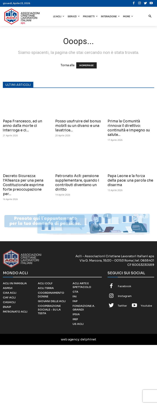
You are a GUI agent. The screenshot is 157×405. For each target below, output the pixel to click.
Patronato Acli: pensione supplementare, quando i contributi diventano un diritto (77, 183)
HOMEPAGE (86, 65)
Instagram (125, 296)
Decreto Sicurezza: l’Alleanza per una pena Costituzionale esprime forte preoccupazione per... (23, 185)
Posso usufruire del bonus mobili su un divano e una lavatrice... (78, 125)
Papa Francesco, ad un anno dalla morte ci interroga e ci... (22, 125)
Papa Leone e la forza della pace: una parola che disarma (130, 180)
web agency (70, 339)
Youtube (146, 305)
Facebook (124, 286)
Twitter (122, 305)
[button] (150, 16)
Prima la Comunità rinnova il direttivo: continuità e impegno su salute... (129, 128)
